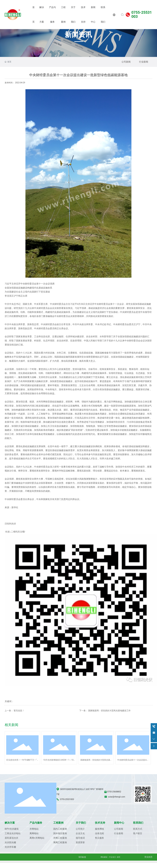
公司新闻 (126, 61)
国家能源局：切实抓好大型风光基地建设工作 (109, 710)
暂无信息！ (19, 710)
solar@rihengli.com (116, 797)
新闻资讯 (78, 35)
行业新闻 (143, 61)
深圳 (118, 857)
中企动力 (112, 857)
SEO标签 (82, 857)
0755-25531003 (141, 14)
